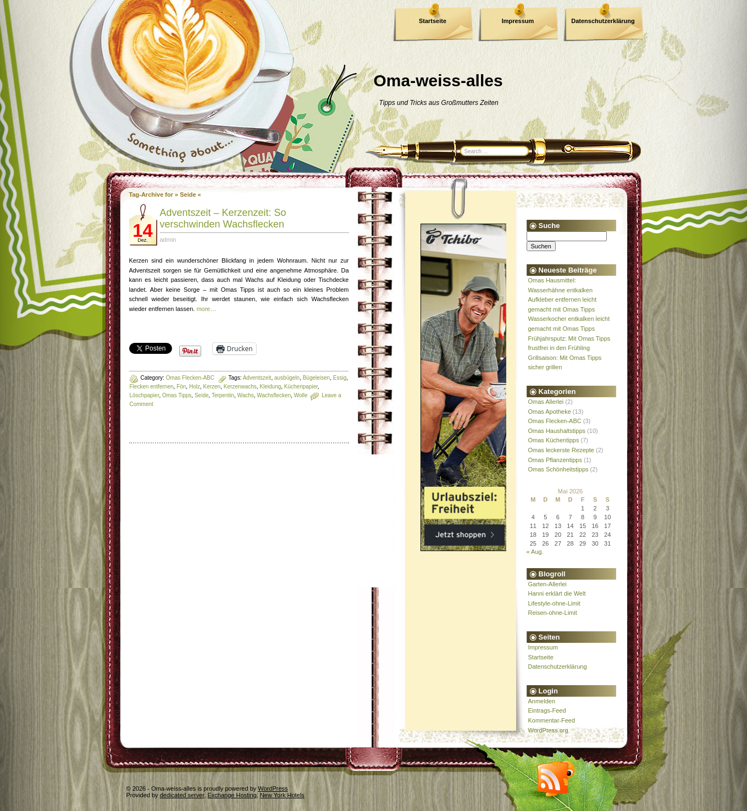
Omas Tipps (176, 395)
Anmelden (542, 701)
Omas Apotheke (549, 411)
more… (206, 308)
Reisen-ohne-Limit (552, 612)
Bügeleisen (316, 378)
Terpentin (223, 395)
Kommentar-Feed (552, 720)
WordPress (272, 788)
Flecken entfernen (152, 387)
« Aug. (535, 551)
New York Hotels (282, 795)
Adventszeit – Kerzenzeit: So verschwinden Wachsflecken (223, 218)
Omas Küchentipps (553, 440)
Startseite (432, 21)
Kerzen (212, 387)
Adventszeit (257, 378)
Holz (194, 387)
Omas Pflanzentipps (555, 460)
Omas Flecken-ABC (190, 378)
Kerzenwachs (240, 387)
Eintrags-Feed (547, 710)
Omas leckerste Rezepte (561, 450)
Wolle (301, 395)
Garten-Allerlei (547, 584)
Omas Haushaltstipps (557, 430)
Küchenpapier (301, 387)
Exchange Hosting (232, 795)
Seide (202, 395)
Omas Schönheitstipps (558, 469)
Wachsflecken (274, 395)
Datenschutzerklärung (603, 21)
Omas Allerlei (546, 401)
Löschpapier (144, 395)
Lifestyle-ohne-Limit (554, 603)
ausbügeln (287, 378)
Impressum (518, 21)
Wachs (245, 395)
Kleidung (270, 387)
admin (168, 239)
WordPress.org (548, 730)
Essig (339, 378)
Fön (181, 387)
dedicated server (182, 795)
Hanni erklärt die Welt (557, 593)
